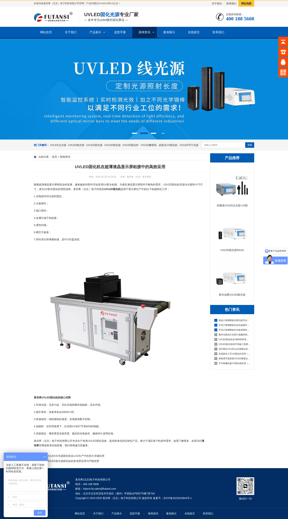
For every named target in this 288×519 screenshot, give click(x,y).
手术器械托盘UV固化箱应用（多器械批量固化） (232, 363)
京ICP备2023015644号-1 (177, 498)
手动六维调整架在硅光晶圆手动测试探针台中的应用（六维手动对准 (232, 325)
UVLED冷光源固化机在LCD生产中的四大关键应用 (75, 455)
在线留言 (194, 32)
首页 (54, 156)
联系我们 (231, 3)
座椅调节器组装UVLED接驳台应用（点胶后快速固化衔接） (232, 358)
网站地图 (246, 3)
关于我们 (217, 3)
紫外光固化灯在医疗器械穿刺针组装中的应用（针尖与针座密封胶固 (232, 334)
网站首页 (46, 32)
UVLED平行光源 (188, 145)
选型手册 (120, 32)
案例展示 (169, 32)
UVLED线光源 (76, 145)
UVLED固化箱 (112, 145)
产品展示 (95, 32)
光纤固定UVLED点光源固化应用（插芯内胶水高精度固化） (232, 349)
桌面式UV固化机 (168, 145)
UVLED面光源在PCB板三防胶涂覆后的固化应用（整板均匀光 (232, 344)
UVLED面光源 (94, 145)
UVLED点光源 (58, 145)
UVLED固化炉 (131, 145)
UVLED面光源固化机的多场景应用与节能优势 (73, 461)
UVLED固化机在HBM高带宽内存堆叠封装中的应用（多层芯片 (232, 339)
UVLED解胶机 (149, 145)
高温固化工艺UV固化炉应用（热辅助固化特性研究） (232, 353)
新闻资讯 (144, 32)
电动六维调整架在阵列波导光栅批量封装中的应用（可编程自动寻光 (232, 320)
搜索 (249, 145)
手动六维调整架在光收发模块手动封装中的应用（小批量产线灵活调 (232, 329)
